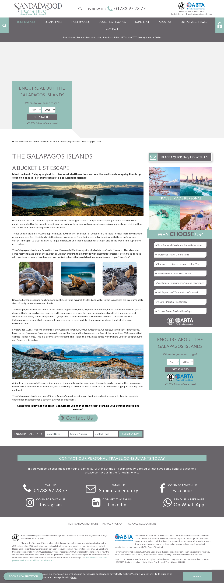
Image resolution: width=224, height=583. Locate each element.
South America (41, 141)
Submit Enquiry (130, 433)
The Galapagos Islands (92, 141)
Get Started (42, 116)
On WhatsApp (189, 504)
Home (15, 141)
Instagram (51, 504)
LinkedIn (117, 504)
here (73, 577)
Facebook (183, 490)
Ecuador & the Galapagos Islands (65, 141)
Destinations (26, 141)
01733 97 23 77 (130, 8)
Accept (197, 576)
